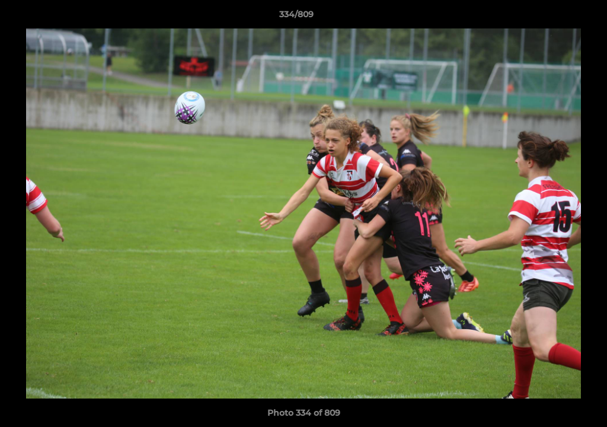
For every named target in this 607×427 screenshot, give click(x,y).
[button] (557, 17)
